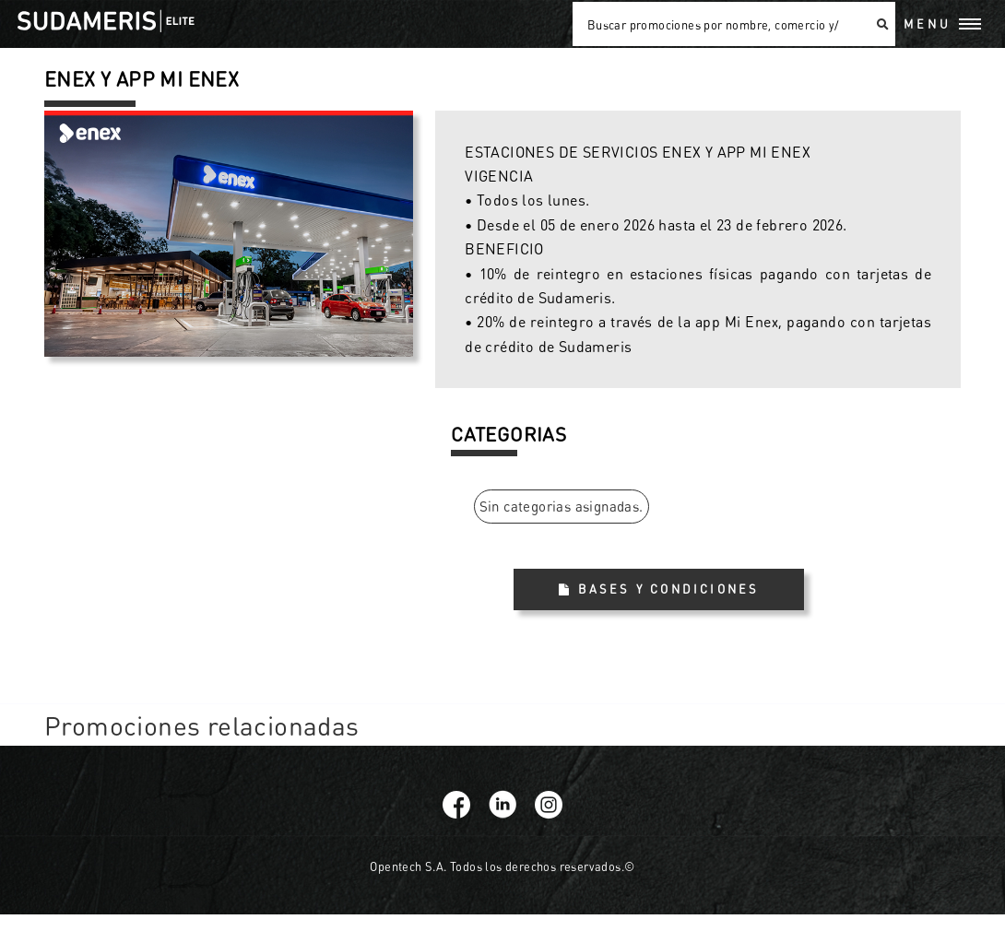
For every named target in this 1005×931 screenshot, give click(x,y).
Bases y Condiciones (669, 589)
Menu (928, 24)
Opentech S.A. (408, 866)
